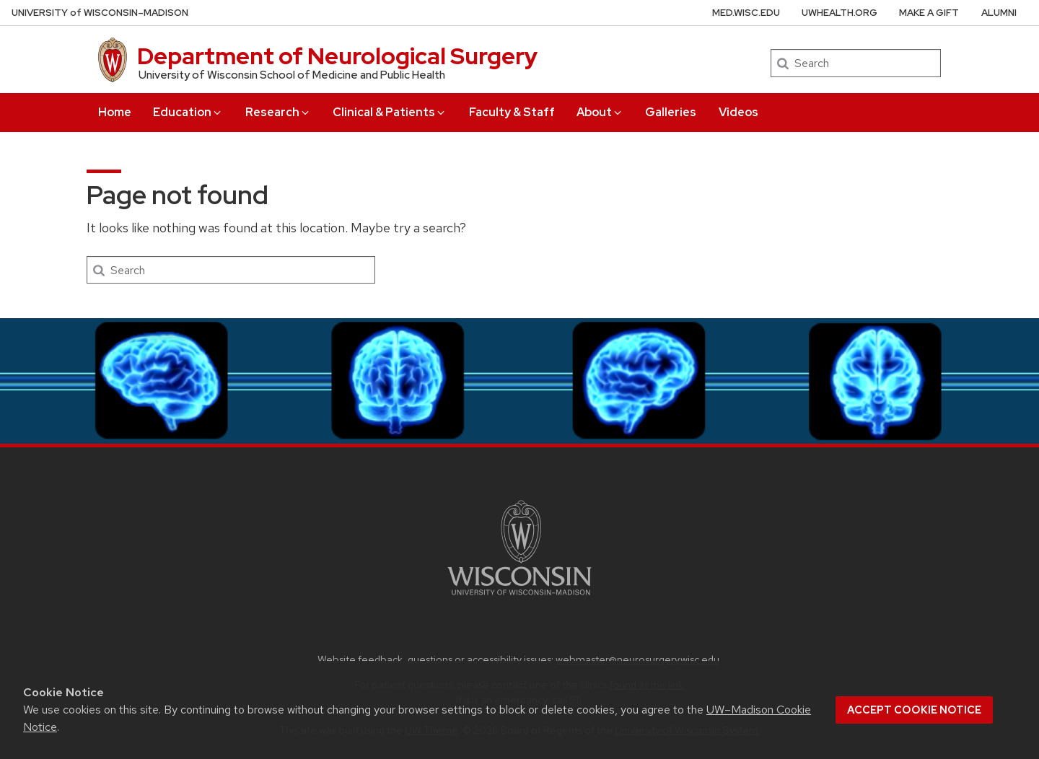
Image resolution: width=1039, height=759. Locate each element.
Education (188, 112)
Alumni (999, 12)
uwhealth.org (839, 12)
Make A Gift (929, 12)
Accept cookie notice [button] (914, 710)
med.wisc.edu (746, 12)
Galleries (670, 112)
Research (278, 112)
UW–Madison (100, 12)
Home (114, 112)
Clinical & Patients (390, 112)
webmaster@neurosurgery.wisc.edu (637, 659)
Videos (738, 112)
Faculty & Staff (512, 112)
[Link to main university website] (519, 597)
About (600, 112)
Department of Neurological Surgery (337, 55)
